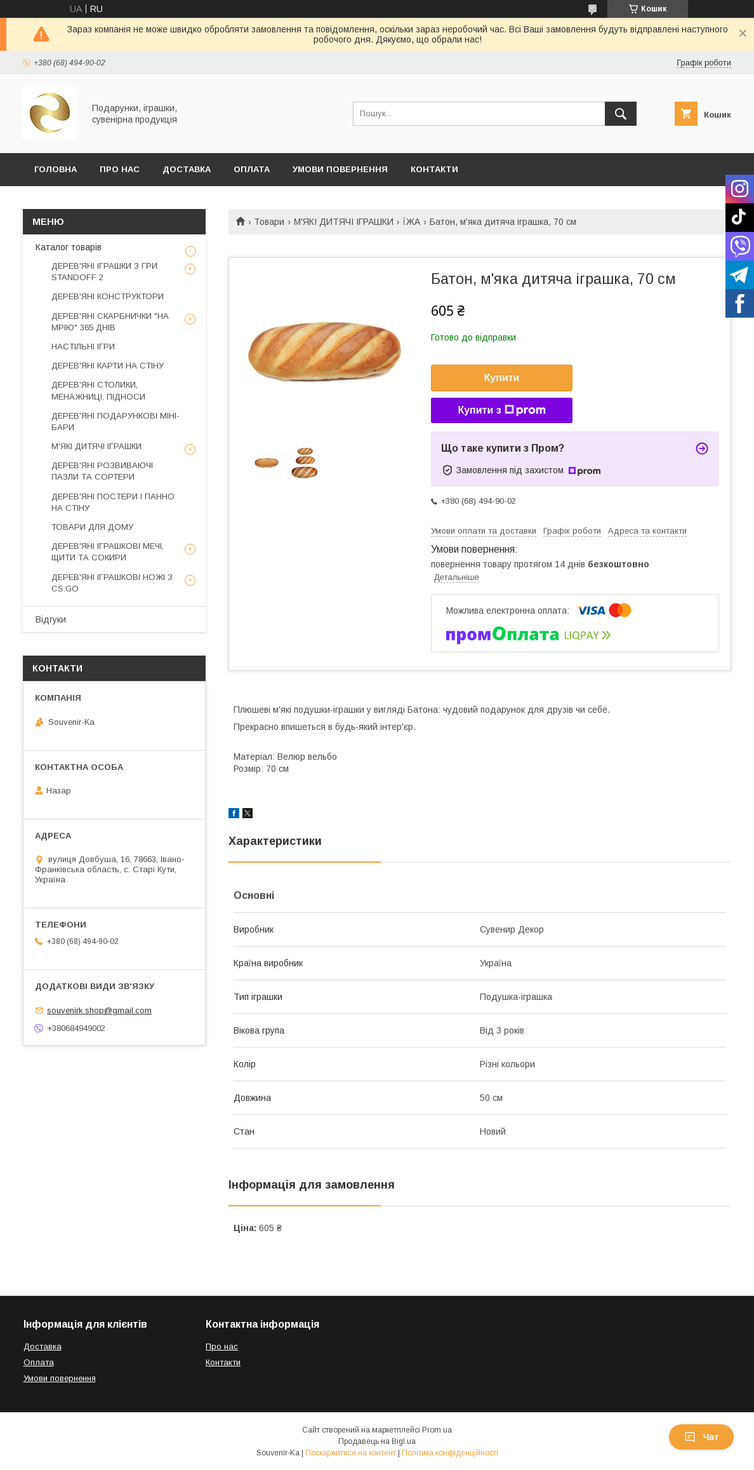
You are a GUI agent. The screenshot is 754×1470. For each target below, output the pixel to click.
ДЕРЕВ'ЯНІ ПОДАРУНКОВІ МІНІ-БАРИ (115, 421)
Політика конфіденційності (450, 1452)
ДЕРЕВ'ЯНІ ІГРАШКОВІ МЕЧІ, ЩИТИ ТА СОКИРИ (107, 551)
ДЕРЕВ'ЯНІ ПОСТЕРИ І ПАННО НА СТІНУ (113, 502)
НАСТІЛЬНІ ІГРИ (83, 346)
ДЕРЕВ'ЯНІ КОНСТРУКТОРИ (107, 296)
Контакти (434, 169)
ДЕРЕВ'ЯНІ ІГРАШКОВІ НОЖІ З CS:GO (112, 582)
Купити (502, 377)
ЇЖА (411, 222)
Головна (55, 169)
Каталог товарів (69, 247)
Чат (701, 1437)
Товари (269, 222)
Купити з (501, 410)
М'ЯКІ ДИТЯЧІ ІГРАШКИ (344, 222)
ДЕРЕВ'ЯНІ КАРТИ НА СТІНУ (107, 365)
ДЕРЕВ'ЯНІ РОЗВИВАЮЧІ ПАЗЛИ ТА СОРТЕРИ (102, 471)
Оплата (252, 169)
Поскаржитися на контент (350, 1452)
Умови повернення (340, 169)
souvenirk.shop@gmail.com (99, 1010)
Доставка (186, 169)
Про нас (222, 1346)
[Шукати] (621, 114)
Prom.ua (437, 1430)
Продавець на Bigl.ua (377, 1441)
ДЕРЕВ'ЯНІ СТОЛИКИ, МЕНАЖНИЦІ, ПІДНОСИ (98, 390)
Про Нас (120, 169)
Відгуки (51, 619)
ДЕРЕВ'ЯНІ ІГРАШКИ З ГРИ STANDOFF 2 (104, 271)
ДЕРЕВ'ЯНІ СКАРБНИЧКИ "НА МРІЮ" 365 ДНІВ (110, 321)
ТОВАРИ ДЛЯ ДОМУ (92, 527)
